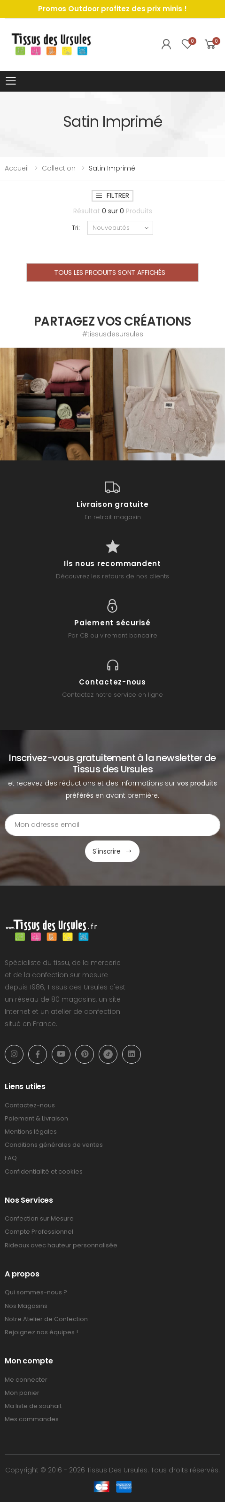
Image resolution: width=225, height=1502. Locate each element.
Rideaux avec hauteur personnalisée (61, 1245)
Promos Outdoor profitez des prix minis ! (112, 9)
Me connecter (26, 1379)
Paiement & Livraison (36, 1118)
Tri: (76, 228)
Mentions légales (31, 1131)
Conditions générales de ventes (54, 1144)
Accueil (17, 168)
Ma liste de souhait (33, 1405)
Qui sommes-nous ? (36, 1292)
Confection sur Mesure (39, 1218)
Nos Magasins (26, 1305)
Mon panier (22, 1392)
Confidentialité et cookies (44, 1171)
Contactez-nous (30, 1105)
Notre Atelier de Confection (46, 1319)
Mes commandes (32, 1419)
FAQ (11, 1157)
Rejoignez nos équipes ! (41, 1332)
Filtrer (112, 195)
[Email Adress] (112, 825)
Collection (59, 168)
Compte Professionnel (39, 1231)
